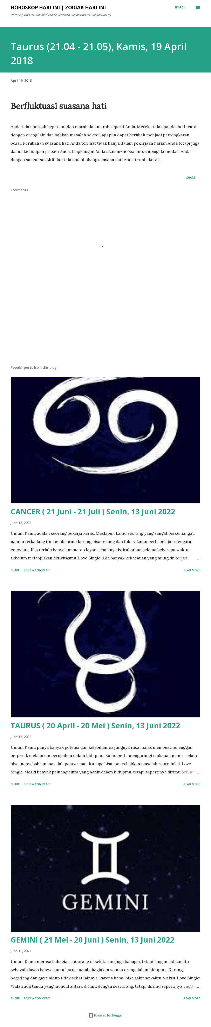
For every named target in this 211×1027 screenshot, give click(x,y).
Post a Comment (37, 570)
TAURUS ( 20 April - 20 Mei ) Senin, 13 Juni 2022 (95, 726)
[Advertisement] (105, 330)
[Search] (180, 7)
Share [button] (190, 177)
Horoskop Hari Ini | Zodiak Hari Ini (58, 7)
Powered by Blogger (105, 1015)
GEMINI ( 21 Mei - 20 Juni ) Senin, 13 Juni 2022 (93, 940)
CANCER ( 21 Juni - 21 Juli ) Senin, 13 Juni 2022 (93, 511)
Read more (192, 570)
